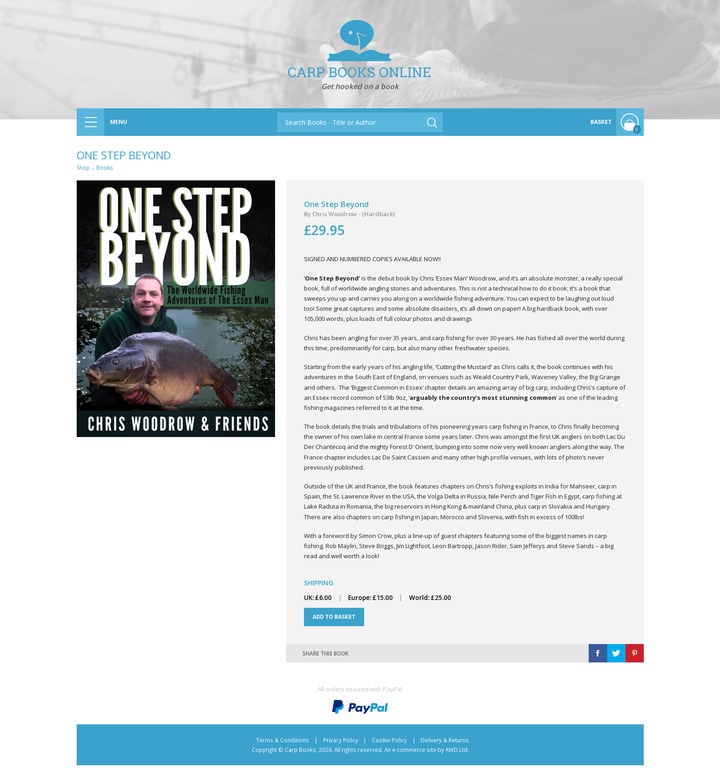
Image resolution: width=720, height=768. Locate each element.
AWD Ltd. (457, 752)
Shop (84, 168)
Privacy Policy (340, 742)
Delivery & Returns (445, 742)
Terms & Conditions (282, 742)
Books (106, 168)
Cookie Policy (389, 742)
